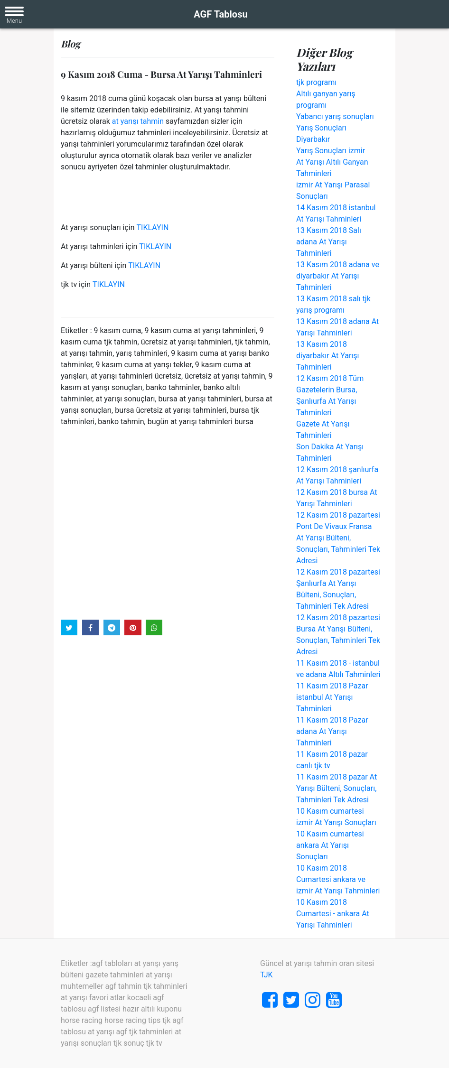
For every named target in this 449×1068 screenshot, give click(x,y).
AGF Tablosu (220, 14)
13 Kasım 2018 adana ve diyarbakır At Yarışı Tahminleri (337, 276)
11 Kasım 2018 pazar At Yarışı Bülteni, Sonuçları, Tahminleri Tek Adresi (336, 788)
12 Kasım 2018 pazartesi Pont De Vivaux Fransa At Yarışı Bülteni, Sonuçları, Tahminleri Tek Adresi (338, 538)
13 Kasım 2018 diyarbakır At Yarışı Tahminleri (327, 355)
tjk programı (316, 82)
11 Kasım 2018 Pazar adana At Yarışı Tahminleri (332, 731)
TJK (266, 974)
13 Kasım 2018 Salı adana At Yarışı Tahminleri (328, 242)
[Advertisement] (167, 522)
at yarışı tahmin (138, 121)
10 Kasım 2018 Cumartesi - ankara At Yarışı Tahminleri (332, 913)
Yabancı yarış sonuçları (335, 116)
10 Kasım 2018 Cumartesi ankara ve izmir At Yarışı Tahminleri (338, 879)
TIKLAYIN (153, 227)
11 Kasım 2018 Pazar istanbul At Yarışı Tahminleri (332, 697)
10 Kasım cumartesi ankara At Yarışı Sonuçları (330, 845)
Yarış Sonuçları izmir (330, 150)
